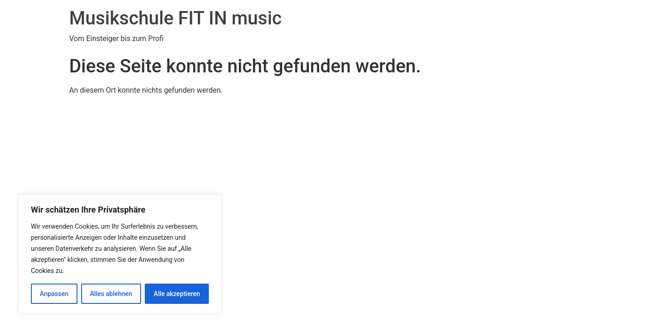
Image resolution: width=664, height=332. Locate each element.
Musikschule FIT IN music (175, 18)
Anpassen (54, 293)
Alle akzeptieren (177, 293)
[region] (119, 254)
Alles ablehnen (111, 293)
